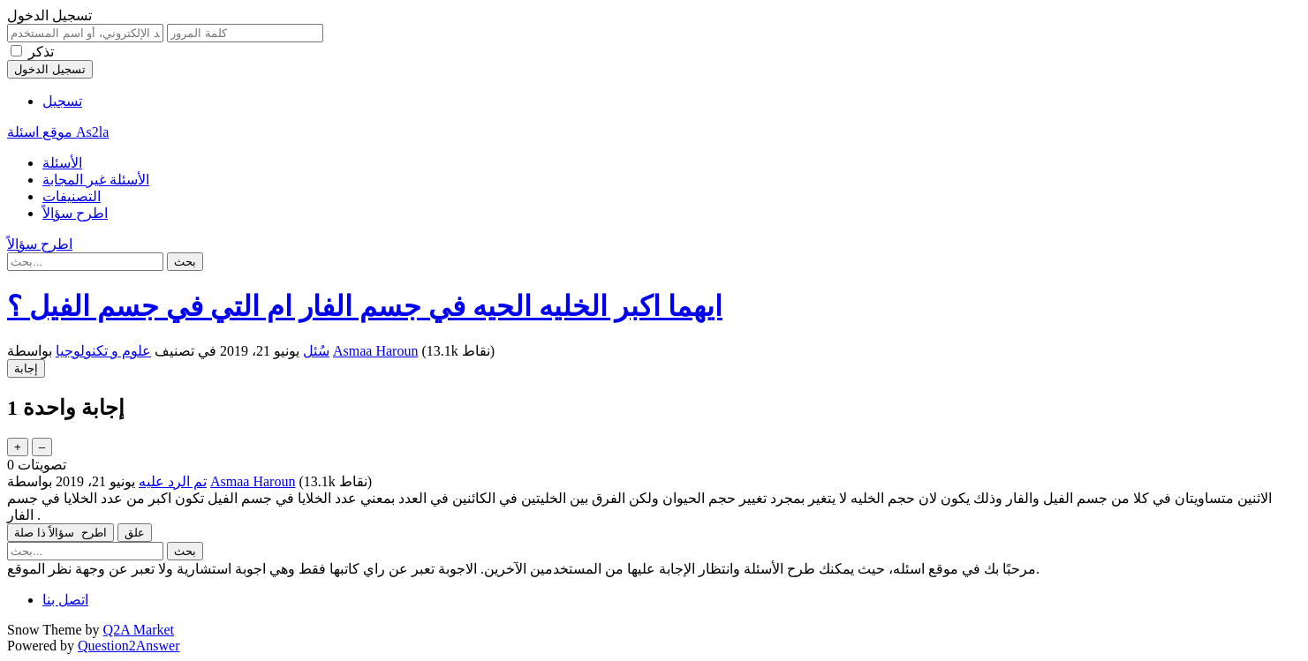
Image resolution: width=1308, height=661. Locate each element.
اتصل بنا (65, 599)
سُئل (316, 350)
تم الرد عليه (173, 481)
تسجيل (62, 101)
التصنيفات (71, 196)
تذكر (41, 51)
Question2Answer (129, 645)
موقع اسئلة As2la (58, 131)
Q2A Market (138, 629)
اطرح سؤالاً (75, 213)
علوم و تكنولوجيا (103, 350)
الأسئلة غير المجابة (95, 179)
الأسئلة (62, 162)
